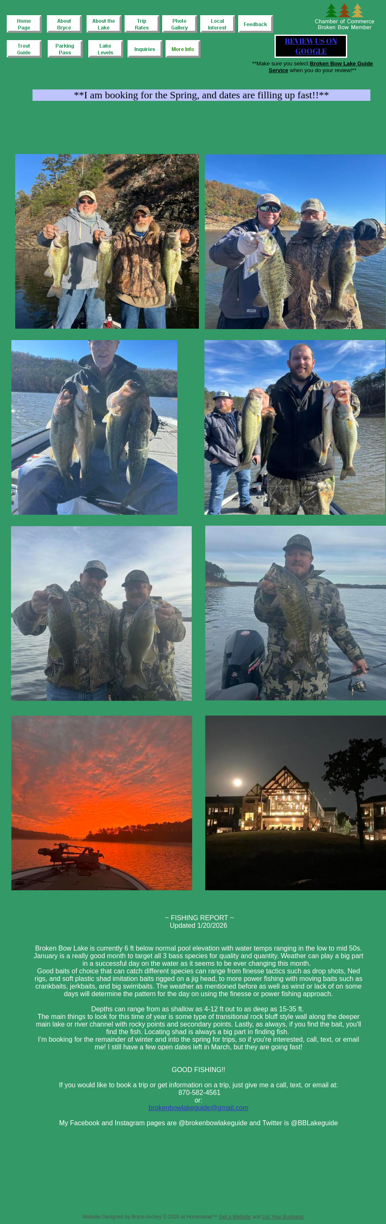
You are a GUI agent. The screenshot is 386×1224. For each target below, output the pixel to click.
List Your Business (283, 1217)
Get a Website (235, 1217)
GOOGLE (311, 51)
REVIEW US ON (311, 41)
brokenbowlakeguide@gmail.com (198, 1107)
